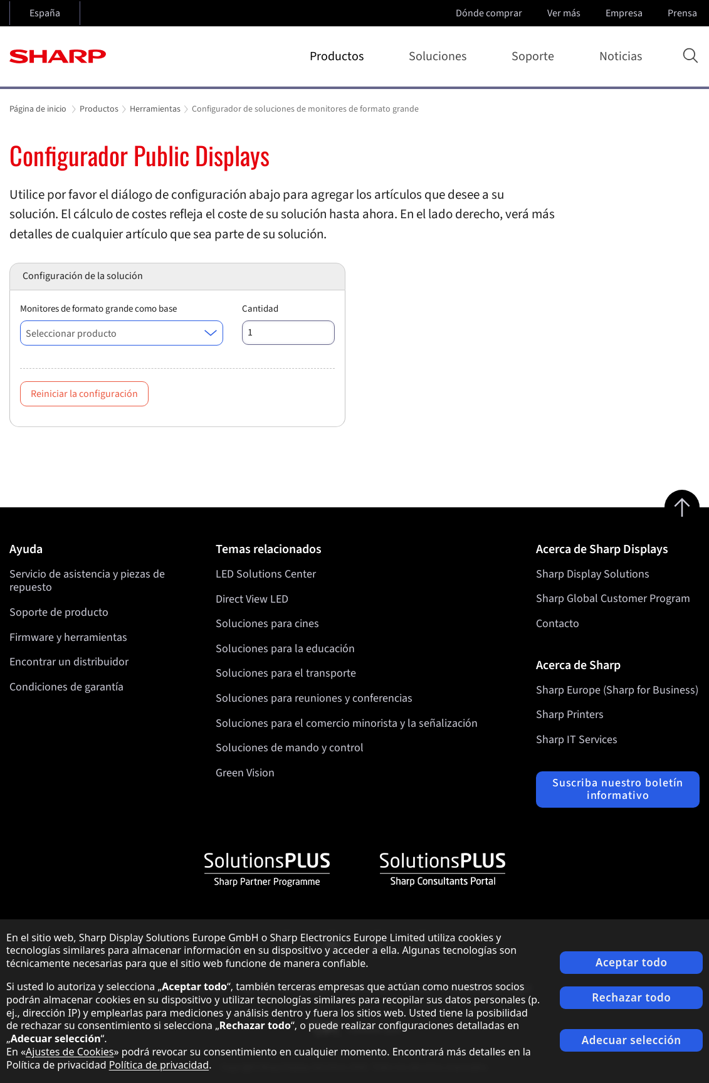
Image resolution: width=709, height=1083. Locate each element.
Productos (339, 56)
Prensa (684, 13)
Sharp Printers (570, 714)
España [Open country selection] (44, 13)
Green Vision (245, 773)
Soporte (535, 56)
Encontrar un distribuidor (69, 662)
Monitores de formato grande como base (98, 308)
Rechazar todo (631, 997)
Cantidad (260, 308)
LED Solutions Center (266, 574)
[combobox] (121, 333)
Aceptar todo (632, 962)
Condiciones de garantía (66, 687)
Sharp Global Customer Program (613, 598)
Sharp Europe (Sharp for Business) (617, 690)
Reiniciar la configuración (84, 394)
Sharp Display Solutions (592, 574)
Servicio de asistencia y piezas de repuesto (87, 581)
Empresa (625, 13)
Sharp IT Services (576, 740)
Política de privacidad (159, 1065)
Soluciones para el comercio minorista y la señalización (347, 723)
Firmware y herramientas (68, 637)
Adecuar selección (631, 1040)
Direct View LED (252, 598)
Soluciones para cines (267, 623)
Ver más (565, 13)
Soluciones (440, 56)
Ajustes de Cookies (69, 1052)
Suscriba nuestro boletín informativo (618, 789)
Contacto (557, 623)
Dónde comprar (489, 13)
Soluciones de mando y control (290, 748)
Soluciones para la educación (285, 649)
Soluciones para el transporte (286, 673)
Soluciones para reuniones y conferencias (314, 698)
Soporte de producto (58, 612)
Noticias (620, 56)
